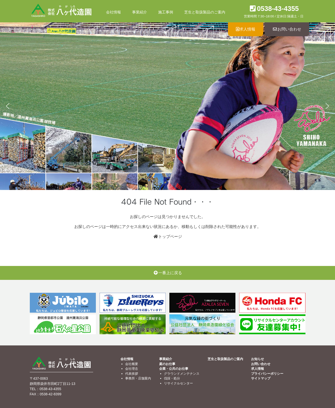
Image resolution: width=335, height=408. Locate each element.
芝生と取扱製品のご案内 (204, 12)
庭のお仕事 (167, 364)
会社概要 (131, 364)
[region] (167, 106)
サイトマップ (260, 378)
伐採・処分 (172, 378)
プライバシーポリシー (267, 373)
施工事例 (165, 12)
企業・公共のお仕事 (173, 369)
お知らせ (257, 359)
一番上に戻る (167, 273)
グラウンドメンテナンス (181, 373)
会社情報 (113, 12)
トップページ (167, 236)
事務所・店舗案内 (138, 378)
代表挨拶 (131, 373)
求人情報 (245, 29)
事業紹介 (139, 12)
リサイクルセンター (178, 383)
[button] (8, 106)
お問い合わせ (286, 29)
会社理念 (131, 369)
